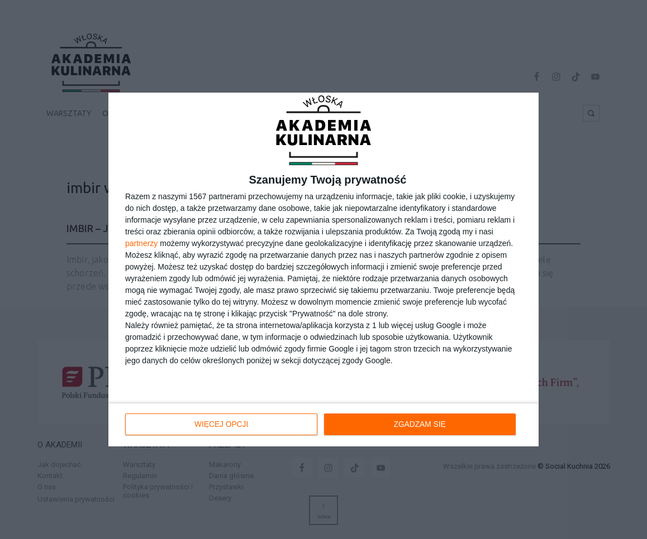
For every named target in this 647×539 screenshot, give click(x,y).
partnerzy (141, 244)
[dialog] (323, 269)
